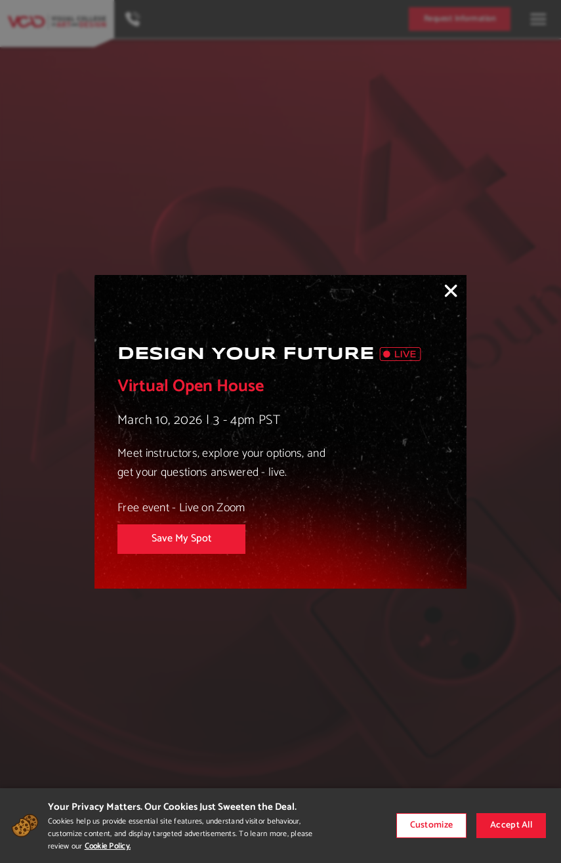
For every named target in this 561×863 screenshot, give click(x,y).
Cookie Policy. (108, 846)
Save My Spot (181, 538)
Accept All (511, 825)
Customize (431, 825)
